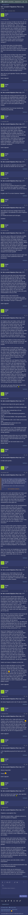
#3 (26, 121)
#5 (26, 178)
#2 (26, 90)
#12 (26, 472)
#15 (26, 696)
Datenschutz (14, 909)
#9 (26, 315)
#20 (26, 807)
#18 (26, 764)
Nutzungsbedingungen (6, 909)
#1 (26, 19)
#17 (26, 745)
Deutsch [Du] (12, 907)
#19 (26, 788)
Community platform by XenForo (12, 913)
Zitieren (25, 80)
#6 (26, 205)
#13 (26, 567)
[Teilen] (25, 19)
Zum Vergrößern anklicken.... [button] (14, 488)
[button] (2, 882)
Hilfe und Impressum (5, 910)
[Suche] (26, 1)
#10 (26, 398)
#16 (26, 713)
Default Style (4, 907)
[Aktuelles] (23, 1)
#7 (26, 230)
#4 (26, 159)
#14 (26, 591)
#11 (26, 455)
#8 (26, 269)
